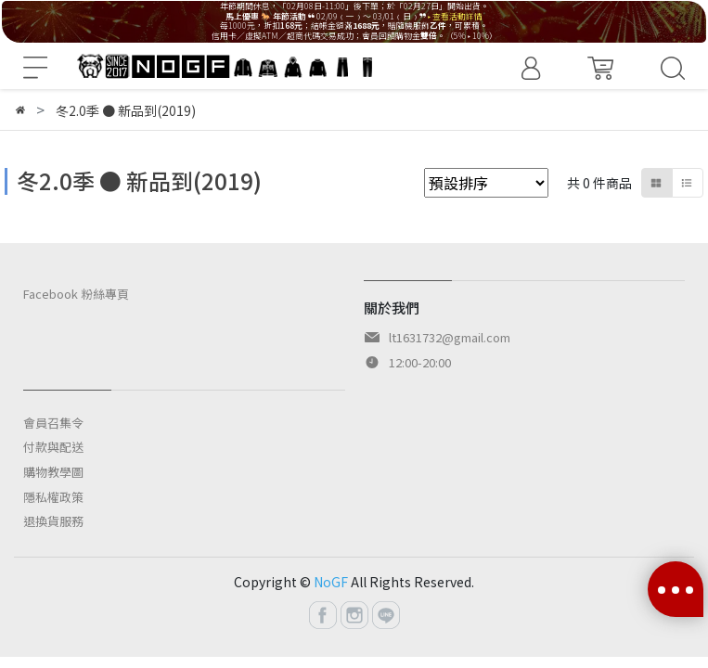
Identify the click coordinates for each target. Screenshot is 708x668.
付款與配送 (53, 447)
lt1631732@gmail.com (449, 337)
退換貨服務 (53, 521)
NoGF (331, 581)
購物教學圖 (53, 472)
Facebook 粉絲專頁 (76, 293)
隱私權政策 (53, 497)
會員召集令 (53, 422)
